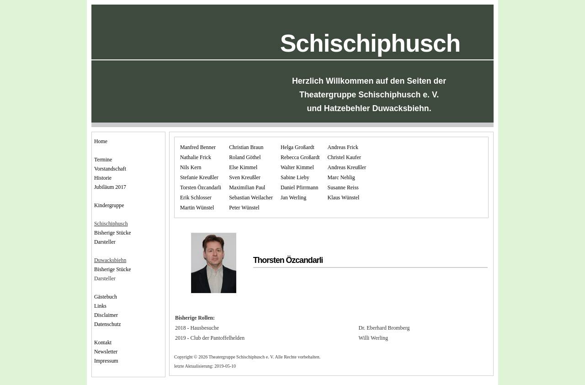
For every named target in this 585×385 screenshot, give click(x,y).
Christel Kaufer (344, 157)
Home (100, 141)
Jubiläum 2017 (110, 187)
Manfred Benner (198, 147)
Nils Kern (190, 167)
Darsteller (105, 242)
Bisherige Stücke (112, 233)
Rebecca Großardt (300, 157)
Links (100, 306)
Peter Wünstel (244, 207)
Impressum (106, 361)
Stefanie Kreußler (199, 177)
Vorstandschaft (110, 169)
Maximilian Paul (247, 187)
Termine (103, 159)
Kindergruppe (109, 205)
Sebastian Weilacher (251, 197)
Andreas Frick (343, 147)
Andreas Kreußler (347, 167)
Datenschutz (107, 324)
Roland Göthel (245, 157)
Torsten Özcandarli (200, 187)
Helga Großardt (297, 147)
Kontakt (103, 342)
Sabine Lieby (295, 177)
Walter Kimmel (297, 167)
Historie (103, 178)
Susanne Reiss (343, 187)
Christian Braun (246, 147)
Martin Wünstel (197, 207)
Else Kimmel (243, 167)
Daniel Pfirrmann (299, 187)
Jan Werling (293, 197)
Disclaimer (106, 315)
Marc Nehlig (341, 177)
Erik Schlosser (196, 197)
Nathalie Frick (195, 157)
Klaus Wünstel (344, 197)
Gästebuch (105, 297)
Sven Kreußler (245, 177)
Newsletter (105, 351)
